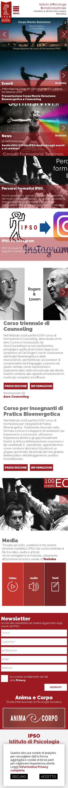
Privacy (21, 680)
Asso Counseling (16, 396)
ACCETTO (48, 776)
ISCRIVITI (56, 687)
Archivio (60, 83)
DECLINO (19, 776)
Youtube (49, 559)
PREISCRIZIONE (16, 386)
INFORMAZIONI (41, 386)
